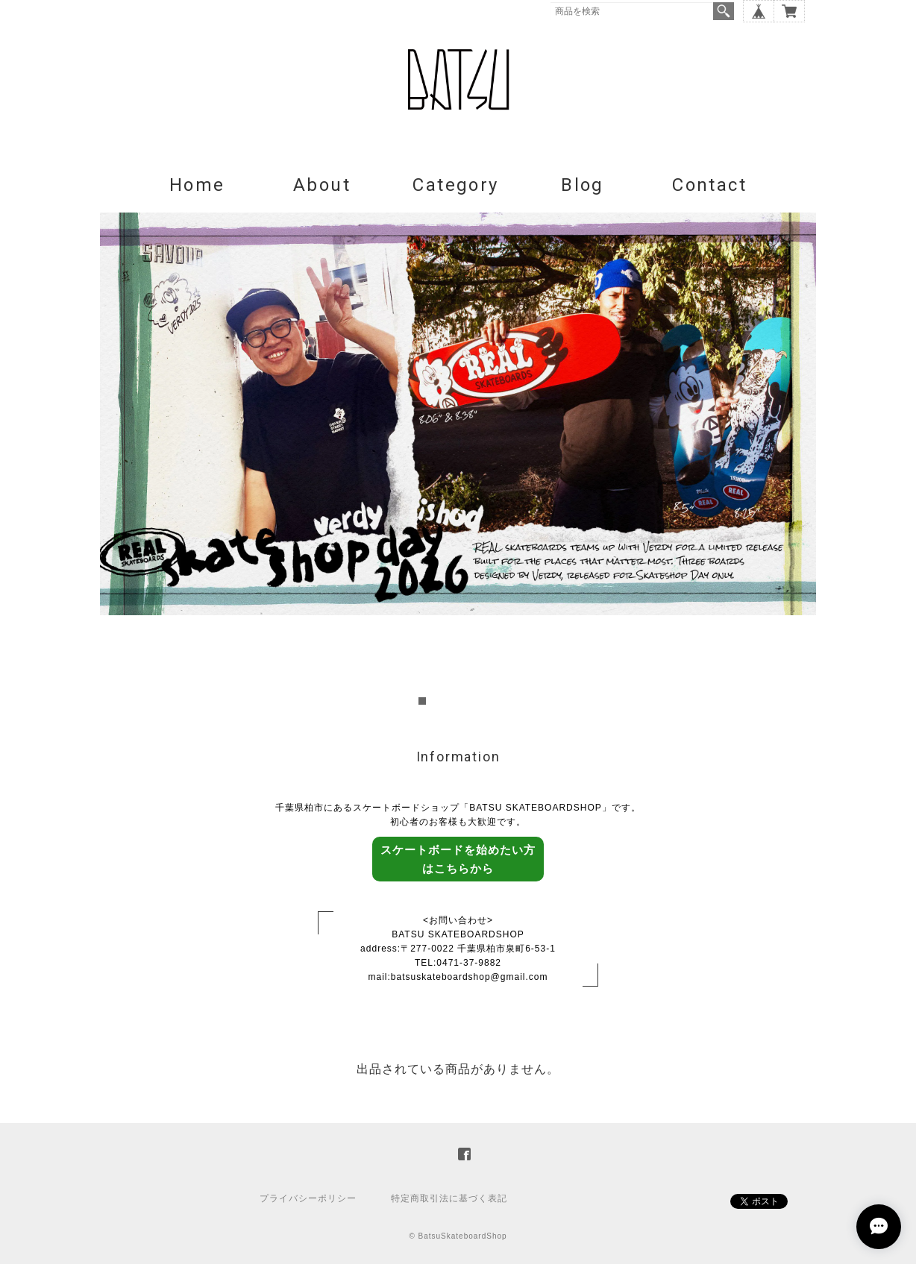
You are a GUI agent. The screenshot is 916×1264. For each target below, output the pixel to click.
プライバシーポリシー (308, 1198)
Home (197, 184)
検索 (723, 11)
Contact (709, 184)
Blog (582, 184)
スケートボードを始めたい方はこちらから (458, 859)
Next (797, 461)
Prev (119, 461)
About (322, 184)
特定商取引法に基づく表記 (449, 1198)
